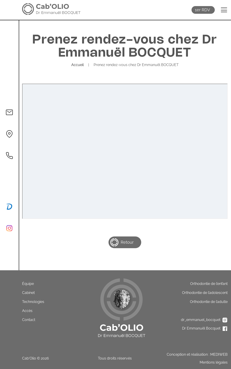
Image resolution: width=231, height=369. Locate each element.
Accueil (77, 65)
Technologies (33, 302)
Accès (27, 311)
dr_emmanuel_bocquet (204, 320)
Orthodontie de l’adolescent (205, 293)
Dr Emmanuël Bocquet (205, 328)
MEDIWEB (219, 354)
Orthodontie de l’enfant (209, 284)
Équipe (28, 284)
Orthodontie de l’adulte (209, 302)
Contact (28, 320)
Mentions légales (214, 362)
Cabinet (28, 293)
